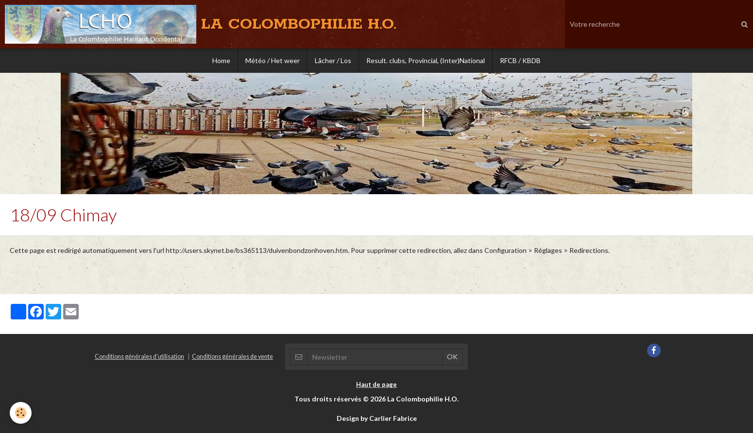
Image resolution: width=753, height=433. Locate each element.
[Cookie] (21, 413)
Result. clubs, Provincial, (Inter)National (425, 60)
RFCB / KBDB (520, 60)
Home (221, 60)
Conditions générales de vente (232, 356)
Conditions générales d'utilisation (139, 356)
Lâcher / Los (333, 60)
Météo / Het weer (272, 60)
